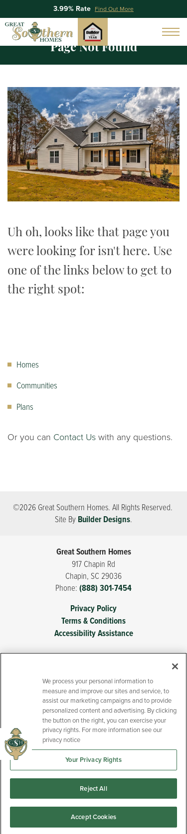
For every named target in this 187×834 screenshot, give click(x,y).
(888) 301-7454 (105, 588)
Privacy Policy (93, 608)
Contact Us (74, 437)
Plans (24, 406)
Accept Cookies (93, 820)
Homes (27, 364)
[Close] (175, 669)
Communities (36, 385)
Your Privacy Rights (93, 762)
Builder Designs (104, 519)
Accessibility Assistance (93, 633)
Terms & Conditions (93, 621)
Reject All (93, 791)
